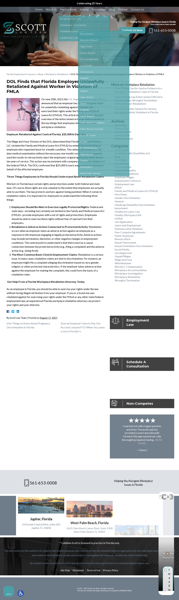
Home (39, 9)
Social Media (122, 249)
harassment (121, 208)
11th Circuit (121, 149)
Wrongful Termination (127, 280)
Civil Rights (121, 160)
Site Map (65, 570)
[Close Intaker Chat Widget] (168, 494)
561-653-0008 (165, 30)
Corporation (122, 163)
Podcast (123, 9)
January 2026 (122, 135)
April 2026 (121, 124)
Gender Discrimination (127, 197)
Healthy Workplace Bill (128, 215)
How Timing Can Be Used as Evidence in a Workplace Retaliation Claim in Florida (138, 90)
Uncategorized (123, 252)
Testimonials (99, 9)
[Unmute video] (120, 494)
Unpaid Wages (123, 256)
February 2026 (123, 131)
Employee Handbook (127, 173)
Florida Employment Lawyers (21, 74)
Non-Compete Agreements (130, 232)
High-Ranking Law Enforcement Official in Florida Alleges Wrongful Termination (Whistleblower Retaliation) (138, 100)
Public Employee (124, 235)
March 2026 (122, 128)
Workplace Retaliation (56, 74)
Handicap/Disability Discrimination (135, 204)
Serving (84, 9)
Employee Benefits (125, 170)
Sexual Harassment (125, 242)
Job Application (124, 221)
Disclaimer (78, 570)
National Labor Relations (129, 228)
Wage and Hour (123, 259)
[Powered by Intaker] (151, 593)
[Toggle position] (161, 494)
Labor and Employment (128, 225)
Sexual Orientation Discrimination (134, 246)
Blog (112, 9)
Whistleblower (123, 263)
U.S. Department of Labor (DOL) (86, 99)
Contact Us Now (132, 30)
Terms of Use (93, 570)
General (119, 201)
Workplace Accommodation (131, 270)
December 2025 (124, 138)
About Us (51, 9)
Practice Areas (68, 9)
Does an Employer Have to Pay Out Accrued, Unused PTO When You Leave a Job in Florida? (83, 327)
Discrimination (123, 166)
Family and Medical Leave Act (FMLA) (136, 190)
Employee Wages (124, 177)
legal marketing (101, 591)
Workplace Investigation (129, 273)
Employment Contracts (128, 180)
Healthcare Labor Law (127, 211)
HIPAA (119, 218)
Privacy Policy (110, 570)
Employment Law (124, 184)
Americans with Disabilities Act (132, 153)
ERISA (118, 187)
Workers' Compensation (128, 266)
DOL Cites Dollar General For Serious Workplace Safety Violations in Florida (136, 110)
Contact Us (137, 9)
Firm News (121, 194)
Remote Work (123, 239)
